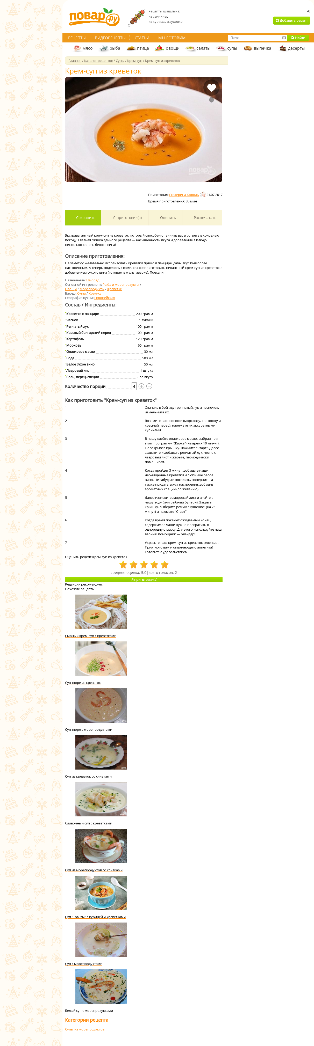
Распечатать (204, 217)
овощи (173, 48)
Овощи (71, 289)
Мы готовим (172, 37)
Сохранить (85, 217)
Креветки (114, 289)
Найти (298, 37)
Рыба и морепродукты (121, 284)
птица (143, 48)
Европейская (104, 297)
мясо (88, 48)
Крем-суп (96, 293)
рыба (115, 48)
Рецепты (77, 37)
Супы (81, 293)
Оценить (167, 217)
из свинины (157, 16)
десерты (296, 48)
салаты (203, 48)
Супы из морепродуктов (84, 1029)
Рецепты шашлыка (163, 11)
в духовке (174, 21)
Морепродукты (92, 289)
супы (232, 48)
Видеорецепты (110, 37)
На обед (92, 280)
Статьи (142, 37)
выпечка (262, 48)
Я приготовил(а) (127, 217)
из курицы (156, 21)
